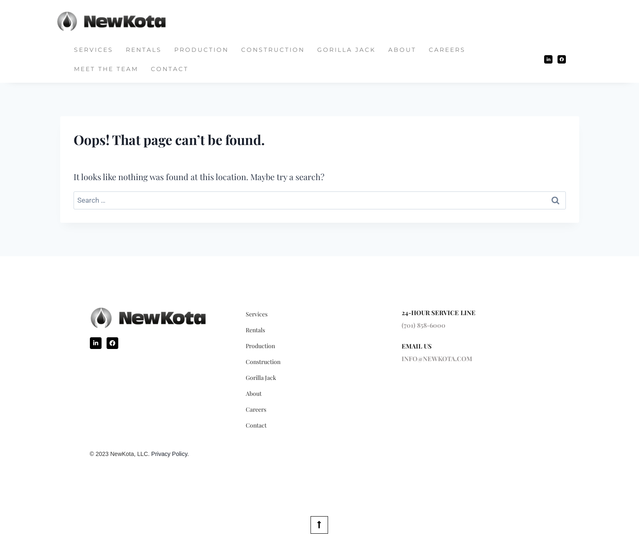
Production (201, 49)
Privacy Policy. (170, 454)
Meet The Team (106, 69)
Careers (447, 49)
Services (93, 49)
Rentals (144, 49)
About (402, 49)
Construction (273, 49)
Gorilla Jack (346, 49)
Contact (169, 69)
